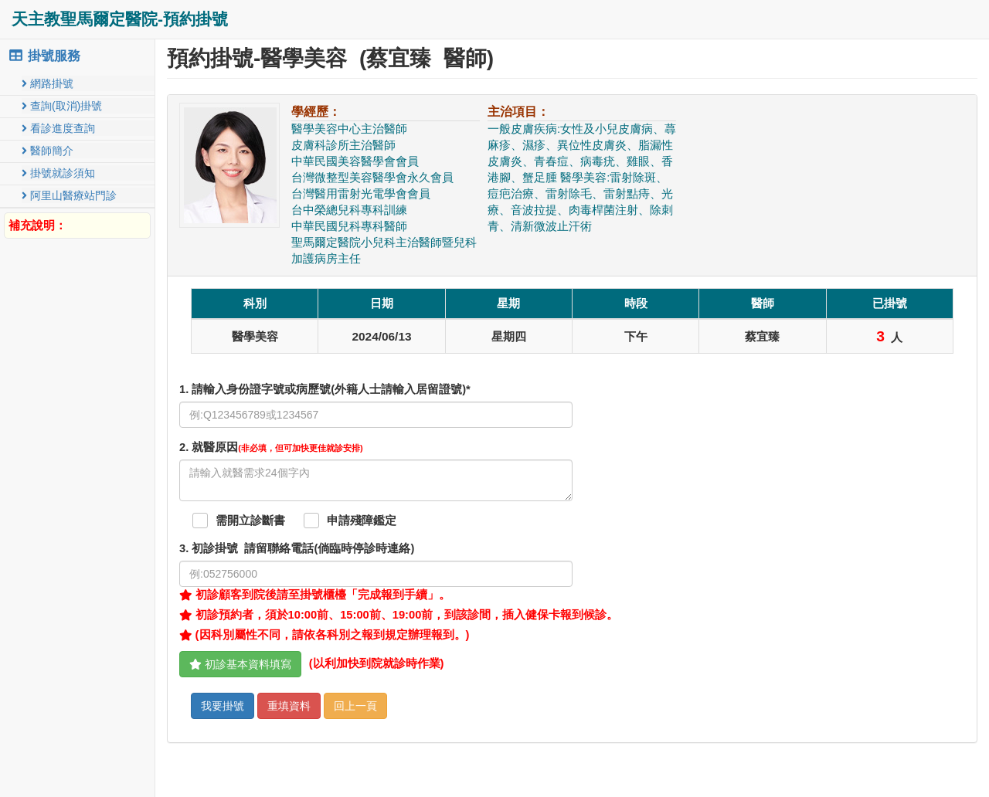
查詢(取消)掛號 (62, 106)
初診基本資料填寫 (240, 664)
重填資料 (289, 706)
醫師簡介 (47, 150)
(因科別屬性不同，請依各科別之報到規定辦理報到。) (324, 635)
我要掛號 (222, 706)
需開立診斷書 (250, 520)
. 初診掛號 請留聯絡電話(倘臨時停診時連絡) (296, 548)
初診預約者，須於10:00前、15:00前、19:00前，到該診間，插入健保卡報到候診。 (398, 615)
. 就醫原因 (271, 447)
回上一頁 (355, 706)
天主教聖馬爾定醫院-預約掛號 (120, 19)
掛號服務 (44, 56)
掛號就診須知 (58, 173)
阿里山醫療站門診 (69, 195)
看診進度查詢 (58, 128)
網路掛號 (47, 83)
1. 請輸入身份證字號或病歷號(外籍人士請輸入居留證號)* (325, 389)
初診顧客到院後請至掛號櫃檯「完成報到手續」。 (314, 594)
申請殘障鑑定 (361, 520)
